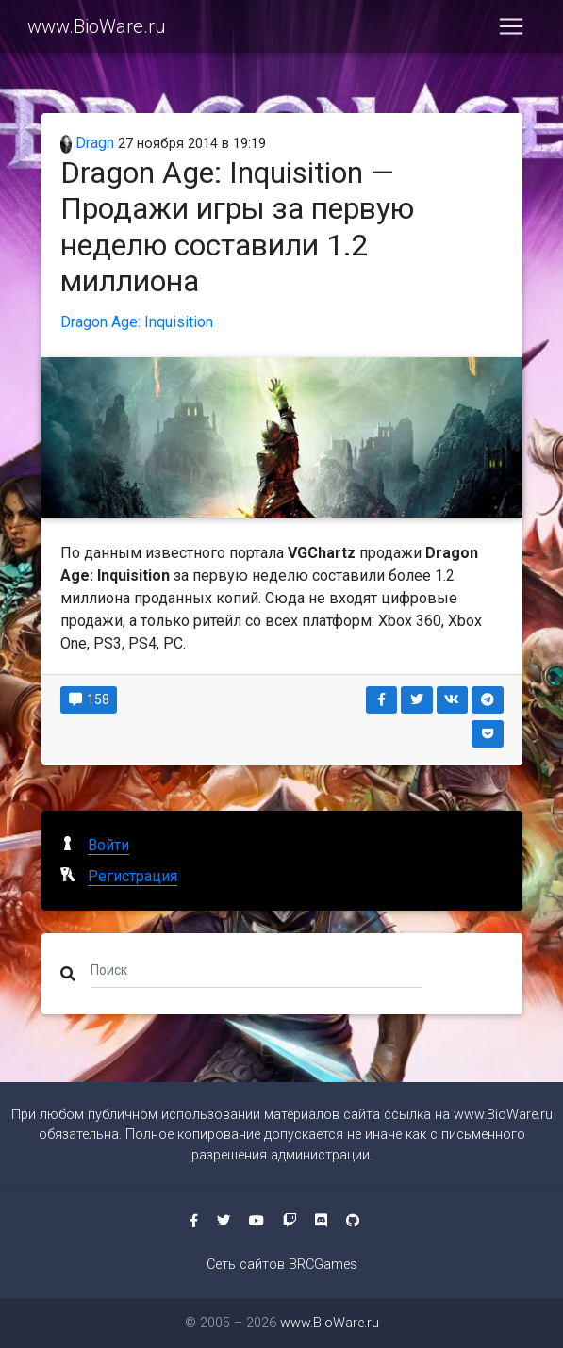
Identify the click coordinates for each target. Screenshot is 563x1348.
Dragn (87, 143)
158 (89, 699)
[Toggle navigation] (511, 26)
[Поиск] (257, 970)
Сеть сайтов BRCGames (282, 1265)
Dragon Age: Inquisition (136, 322)
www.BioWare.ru (96, 26)
